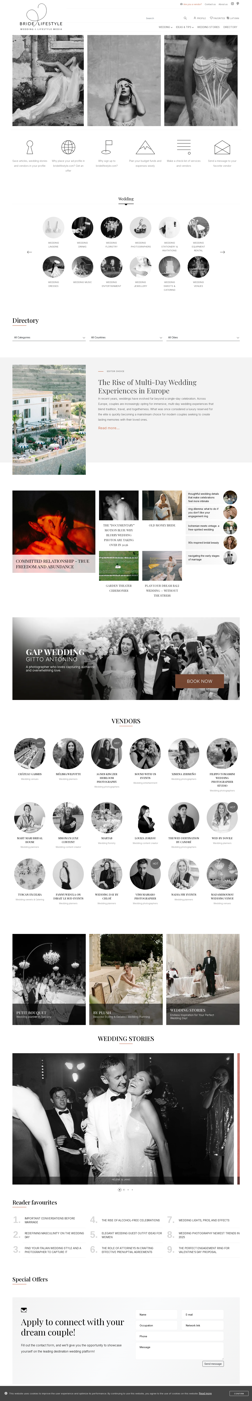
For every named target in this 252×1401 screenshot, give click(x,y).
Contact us (210, 4)
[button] (119, 1190)
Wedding (165, 27)
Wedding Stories (208, 27)
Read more (205, 1393)
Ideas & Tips (184, 27)
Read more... (109, 428)
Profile (199, 18)
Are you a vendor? (192, 4)
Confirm (239, 1394)
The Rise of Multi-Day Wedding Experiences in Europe (147, 386)
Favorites (217, 18)
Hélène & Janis (127, 1179)
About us (223, 4)
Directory (230, 27)
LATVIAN (232, 18)
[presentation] (161, 1368)
